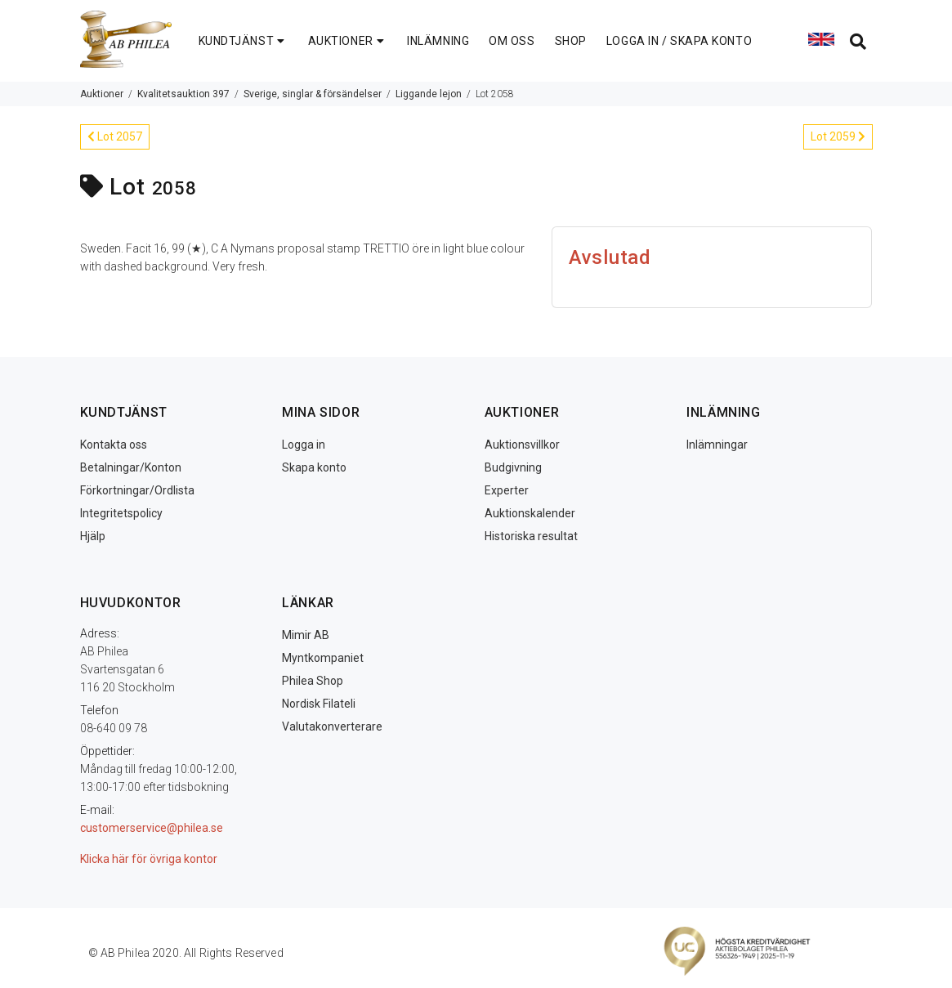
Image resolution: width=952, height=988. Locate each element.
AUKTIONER (348, 40)
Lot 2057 (114, 136)
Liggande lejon (429, 94)
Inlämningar (717, 444)
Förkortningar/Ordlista (137, 490)
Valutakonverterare (332, 726)
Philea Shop (312, 680)
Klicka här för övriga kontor (148, 858)
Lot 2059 (838, 136)
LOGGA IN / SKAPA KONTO (679, 40)
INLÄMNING (438, 40)
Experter (507, 490)
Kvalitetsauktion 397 (183, 94)
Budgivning (513, 467)
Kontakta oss (113, 444)
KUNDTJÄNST (243, 40)
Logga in (303, 444)
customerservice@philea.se (151, 827)
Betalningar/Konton (130, 467)
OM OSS (511, 40)
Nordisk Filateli (318, 703)
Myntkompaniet (323, 657)
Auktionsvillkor (522, 444)
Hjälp (92, 536)
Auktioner (101, 94)
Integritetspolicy (121, 513)
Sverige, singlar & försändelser (313, 94)
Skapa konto (314, 467)
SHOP (571, 40)
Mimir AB (305, 635)
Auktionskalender (530, 513)
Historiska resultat (531, 536)
